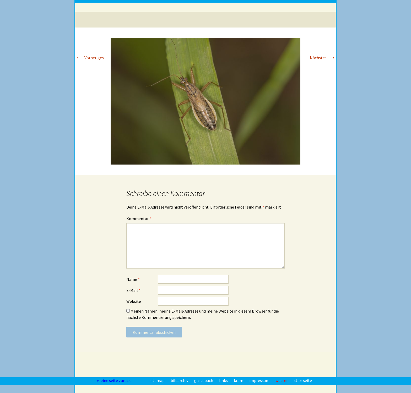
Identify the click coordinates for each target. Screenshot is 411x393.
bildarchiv (180, 380)
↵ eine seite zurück (113, 380)
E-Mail (133, 290)
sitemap (157, 380)
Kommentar (138, 218)
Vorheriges (89, 57)
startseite (303, 380)
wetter (282, 380)
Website (133, 301)
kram (239, 380)
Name (133, 279)
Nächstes (323, 57)
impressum (259, 380)
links (224, 380)
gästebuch (204, 380)
